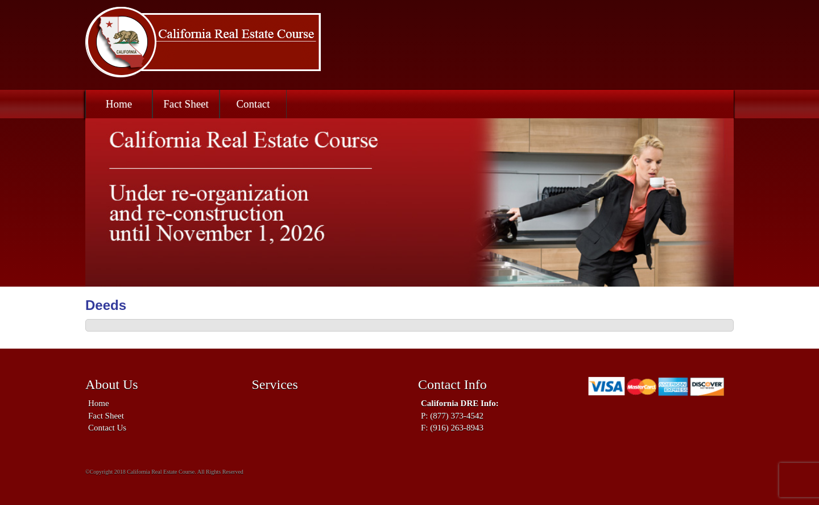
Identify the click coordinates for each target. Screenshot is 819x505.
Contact (253, 104)
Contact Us (107, 427)
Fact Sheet (186, 104)
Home (119, 104)
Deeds (105, 305)
